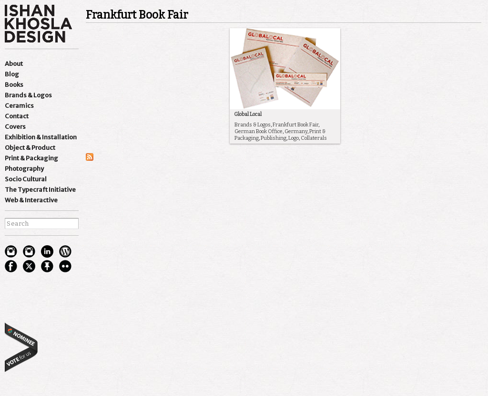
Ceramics (19, 106)
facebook (11, 266)
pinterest (47, 266)
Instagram (11, 251)
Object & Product (30, 148)
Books (14, 85)
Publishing (273, 138)
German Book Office (258, 131)
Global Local (248, 114)
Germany (296, 131)
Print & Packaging (31, 158)
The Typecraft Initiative (40, 190)
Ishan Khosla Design (38, 23)
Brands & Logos (28, 95)
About (14, 64)
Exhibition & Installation (41, 137)
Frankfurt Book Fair (295, 125)
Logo (293, 138)
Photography (24, 169)
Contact (17, 116)
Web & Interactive (31, 200)
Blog (12, 74)
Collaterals (314, 138)
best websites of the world (21, 347)
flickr (65, 266)
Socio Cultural (26, 179)
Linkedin (47, 251)
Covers (15, 127)
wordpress (65, 251)
